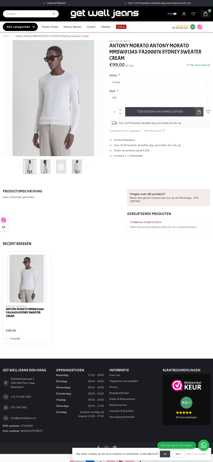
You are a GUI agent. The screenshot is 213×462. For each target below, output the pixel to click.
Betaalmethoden (119, 393)
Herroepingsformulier (122, 417)
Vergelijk (15, 338)
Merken (106, 27)
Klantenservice (118, 405)
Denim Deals (50, 27)
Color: (114, 75)
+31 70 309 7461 (21, 397)
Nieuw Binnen (72, 27)
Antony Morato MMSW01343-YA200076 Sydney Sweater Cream (52, 36)
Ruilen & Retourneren (122, 399)
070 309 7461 (19, 407)
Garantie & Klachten (121, 411)
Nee (178, 454)
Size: (113, 91)
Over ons (114, 375)
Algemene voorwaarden (123, 381)
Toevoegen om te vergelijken (124, 130)
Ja (165, 454)
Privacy (113, 387)
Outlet (91, 27)
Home (6, 36)
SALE (121, 27)
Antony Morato (119, 41)
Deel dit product (154, 130)
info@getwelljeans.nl (23, 418)
